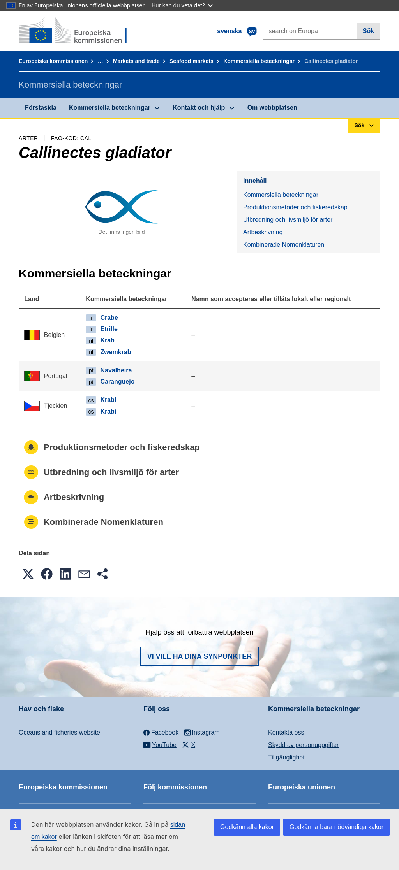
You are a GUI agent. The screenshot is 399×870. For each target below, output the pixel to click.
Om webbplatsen (272, 107)
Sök (368, 31)
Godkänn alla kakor (247, 827)
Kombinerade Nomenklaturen (283, 244)
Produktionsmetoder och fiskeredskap (295, 207)
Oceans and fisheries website (59, 732)
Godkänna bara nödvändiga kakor (336, 827)
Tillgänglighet (286, 757)
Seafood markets (191, 61)
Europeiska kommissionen (53, 61)
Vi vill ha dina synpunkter (199, 656)
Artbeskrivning (262, 232)
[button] (28, 574)
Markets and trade (136, 61)
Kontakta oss (286, 732)
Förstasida (40, 107)
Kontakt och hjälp (199, 107)
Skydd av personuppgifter (303, 745)
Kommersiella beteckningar (259, 61)
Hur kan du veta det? (182, 5)
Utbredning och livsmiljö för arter (287, 219)
